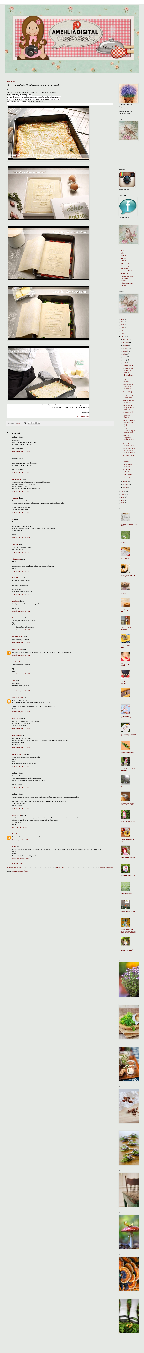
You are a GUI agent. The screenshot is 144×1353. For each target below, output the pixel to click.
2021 (123, 322)
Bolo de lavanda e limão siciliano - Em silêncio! (127, 804)
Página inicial (60, 867)
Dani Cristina (16, 718)
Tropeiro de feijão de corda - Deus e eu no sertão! (128, 912)
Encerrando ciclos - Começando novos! (126, 717)
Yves (13, 681)
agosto (125, 351)
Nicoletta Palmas (17, 637)
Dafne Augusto (17, 649)
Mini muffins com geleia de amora (128, 444)
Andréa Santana (17, 697)
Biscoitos (123, 255)
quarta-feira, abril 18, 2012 (20, 859)
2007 (123, 503)
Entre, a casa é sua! (126, 700)
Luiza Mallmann (17, 578)
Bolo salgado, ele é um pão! (128, 376)
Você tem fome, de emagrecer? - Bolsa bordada (129, 735)
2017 (123, 325)
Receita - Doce (125, 263)
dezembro (126, 339)
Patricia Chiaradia (18, 618)
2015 (123, 328)
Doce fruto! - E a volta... (127, 558)
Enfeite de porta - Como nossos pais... (127, 628)
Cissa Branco (16, 559)
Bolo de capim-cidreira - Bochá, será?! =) (129, 407)
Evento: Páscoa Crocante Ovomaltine (127, 476)
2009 (123, 497)
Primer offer (85, 417)
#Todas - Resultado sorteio (128, 380)
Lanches (123, 261)
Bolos (122, 253)
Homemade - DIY (126, 273)
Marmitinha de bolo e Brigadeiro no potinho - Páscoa (129, 450)
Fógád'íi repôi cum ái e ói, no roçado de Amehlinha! (129, 430)
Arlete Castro (16, 815)
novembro (126, 342)
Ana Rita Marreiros (18, 662)
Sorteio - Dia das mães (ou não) (128, 392)
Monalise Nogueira (18, 754)
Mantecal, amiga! (128, 365)
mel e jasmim (16, 735)
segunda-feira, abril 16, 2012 (21, 451)
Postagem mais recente (14, 867)
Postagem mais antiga (106, 867)
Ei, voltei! (123, 593)
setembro (126, 348)
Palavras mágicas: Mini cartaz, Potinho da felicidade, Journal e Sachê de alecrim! (128, 931)
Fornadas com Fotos (127, 276)
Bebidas (123, 258)
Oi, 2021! (123, 542)
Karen (14, 846)
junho (125, 357)
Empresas (124, 286)
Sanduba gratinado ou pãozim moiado (128, 370)
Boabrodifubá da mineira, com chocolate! (128, 386)
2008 (123, 500)
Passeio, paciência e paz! (127, 752)
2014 (123, 331)
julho (124, 354)
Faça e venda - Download (125, 279)
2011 (123, 491)
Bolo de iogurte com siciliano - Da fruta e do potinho (129, 423)
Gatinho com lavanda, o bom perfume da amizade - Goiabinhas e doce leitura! (128, 950)
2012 (123, 337)
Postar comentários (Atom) (20, 871)
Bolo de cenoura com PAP (128, 465)
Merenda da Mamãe (127, 271)
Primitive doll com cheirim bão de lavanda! (128, 858)
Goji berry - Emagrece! (127, 470)
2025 (123, 319)
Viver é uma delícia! (126, 787)
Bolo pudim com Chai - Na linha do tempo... (128, 576)
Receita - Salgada (126, 266)
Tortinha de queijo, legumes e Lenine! (128, 457)
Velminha (15, 498)
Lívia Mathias (16, 479)
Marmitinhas (124, 268)
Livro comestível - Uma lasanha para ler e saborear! (128, 414)
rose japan (15, 601)
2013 (123, 334)
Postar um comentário (16, 863)
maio (124, 360)
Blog (122, 250)
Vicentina (15, 544)
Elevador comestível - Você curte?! (129, 397)
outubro (125, 345)
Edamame (126, 462)
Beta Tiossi (15, 834)
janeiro (125, 487)
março (125, 481)
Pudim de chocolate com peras (129, 401)
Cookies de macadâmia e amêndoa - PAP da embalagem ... (129, 438)
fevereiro (126, 484)
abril (124, 363)
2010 (123, 494)
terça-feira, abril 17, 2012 (20, 827)
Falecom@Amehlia (127, 283)
